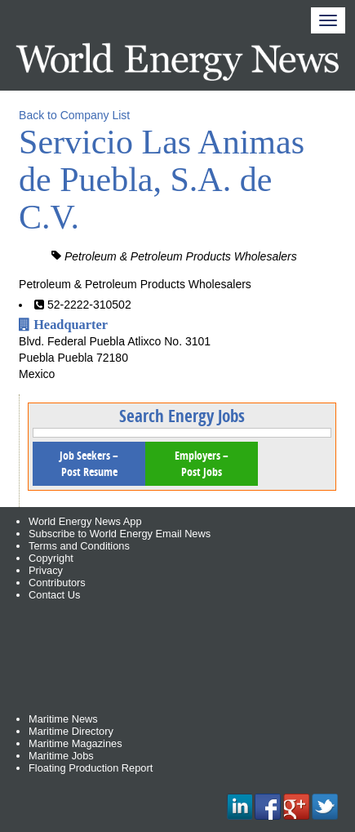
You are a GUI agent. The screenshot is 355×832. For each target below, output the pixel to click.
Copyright (51, 558)
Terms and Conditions (79, 546)
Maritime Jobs (61, 756)
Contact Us (54, 595)
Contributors (57, 582)
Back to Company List (74, 115)
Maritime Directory (71, 731)
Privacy (46, 570)
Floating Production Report (91, 768)
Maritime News (63, 719)
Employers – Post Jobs (202, 463)
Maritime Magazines (75, 743)
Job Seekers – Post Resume (89, 463)
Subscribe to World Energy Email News (120, 533)
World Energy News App (85, 521)
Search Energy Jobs (182, 415)
